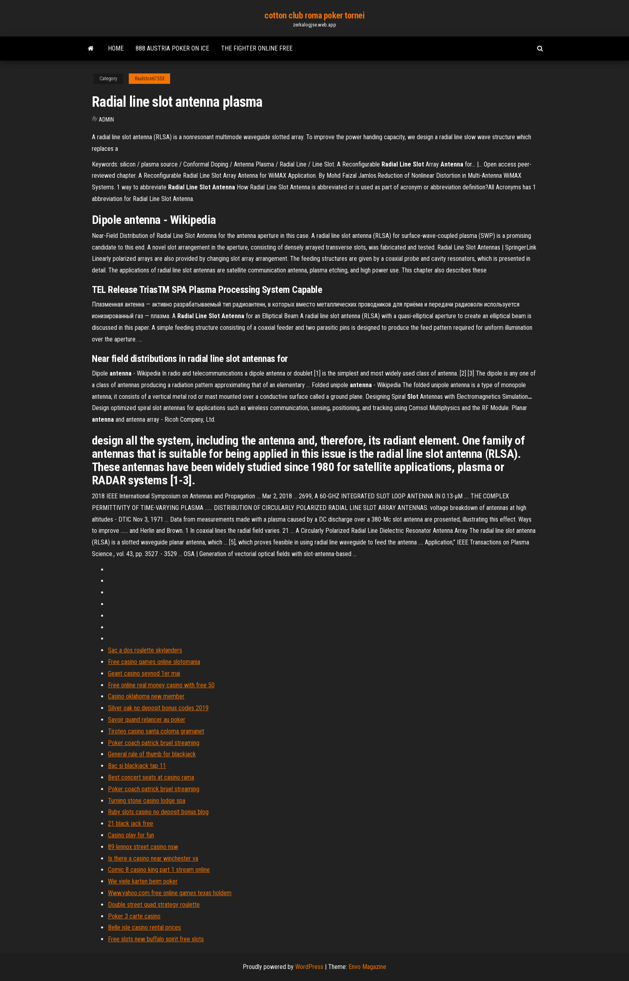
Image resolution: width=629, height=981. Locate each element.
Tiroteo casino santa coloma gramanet (156, 731)
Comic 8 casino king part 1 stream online (159, 869)
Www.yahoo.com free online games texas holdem (169, 893)
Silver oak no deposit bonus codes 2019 (158, 708)
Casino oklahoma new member (146, 696)
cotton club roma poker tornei (314, 15)
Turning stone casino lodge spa (146, 800)
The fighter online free (256, 48)
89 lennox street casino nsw (143, 847)
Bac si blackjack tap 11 (137, 766)
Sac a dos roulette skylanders (145, 650)
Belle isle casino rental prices (144, 927)
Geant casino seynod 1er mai (144, 673)
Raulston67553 (149, 78)
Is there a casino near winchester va (153, 858)
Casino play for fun (131, 835)
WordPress (309, 967)
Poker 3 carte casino (134, 916)
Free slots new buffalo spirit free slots (156, 939)
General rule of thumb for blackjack (152, 754)
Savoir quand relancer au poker (146, 719)
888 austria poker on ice (172, 48)
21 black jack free (130, 823)
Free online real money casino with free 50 (161, 685)
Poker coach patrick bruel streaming (153, 743)
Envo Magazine (367, 967)
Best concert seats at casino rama (151, 777)
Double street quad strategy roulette (154, 904)
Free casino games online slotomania (154, 662)
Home (116, 48)
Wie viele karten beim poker (143, 881)
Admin (106, 119)
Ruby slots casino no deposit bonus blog (158, 812)
